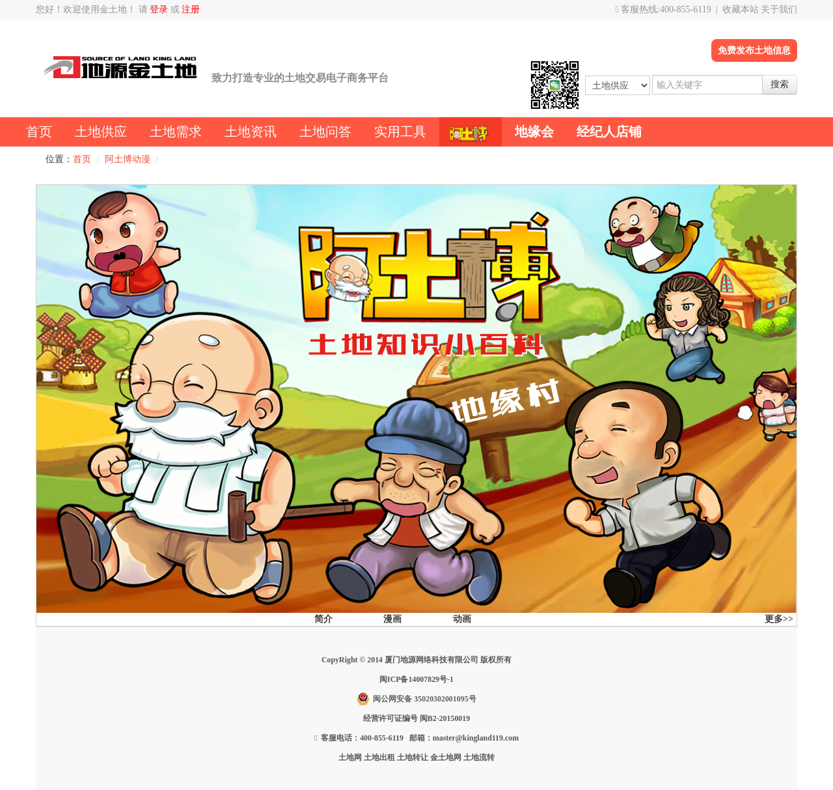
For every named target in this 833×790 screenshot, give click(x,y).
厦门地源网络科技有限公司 (431, 659)
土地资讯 (251, 131)
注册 (191, 9)
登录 (159, 9)
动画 (462, 619)
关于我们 (779, 9)
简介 (323, 619)
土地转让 (412, 757)
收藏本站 (740, 9)
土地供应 (101, 131)
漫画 (392, 619)
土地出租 (379, 757)
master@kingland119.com (476, 737)
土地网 (350, 757)
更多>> (779, 619)
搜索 (780, 84)
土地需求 (176, 131)
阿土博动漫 (127, 159)
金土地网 (445, 757)
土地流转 (479, 757)
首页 (39, 131)
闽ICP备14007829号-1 (416, 679)
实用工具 (400, 131)
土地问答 (325, 131)
